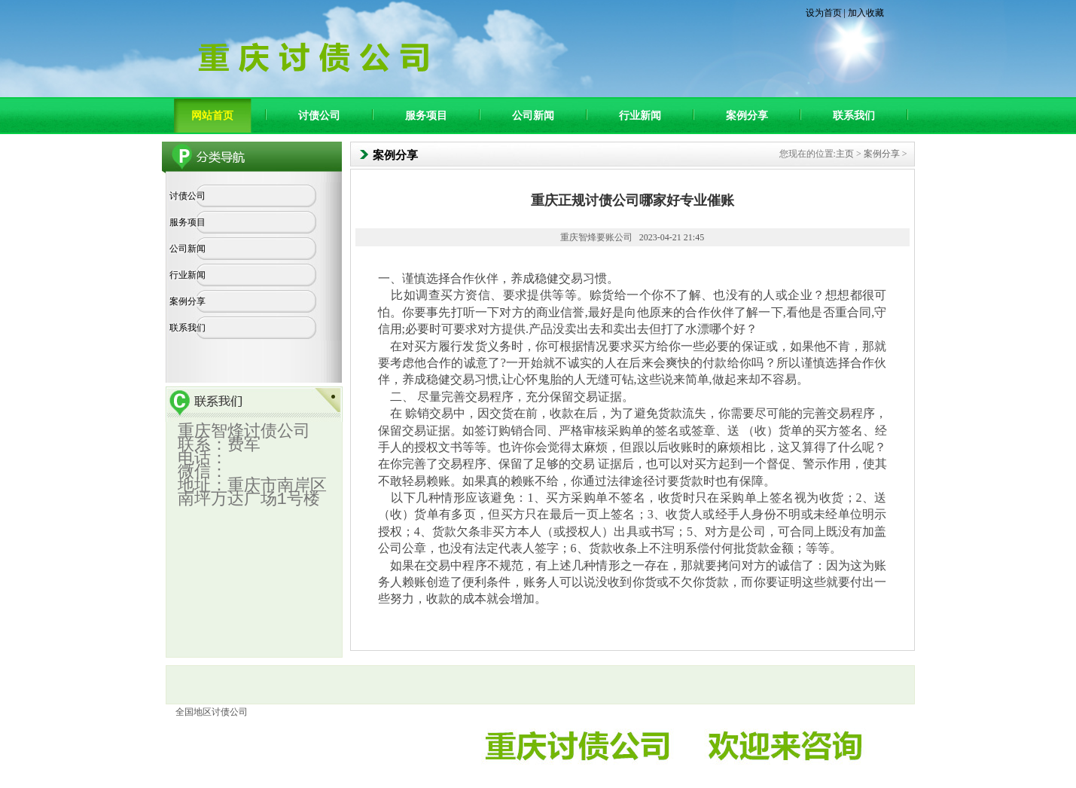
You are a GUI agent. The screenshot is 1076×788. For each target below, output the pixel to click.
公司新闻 (533, 115)
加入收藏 (866, 13)
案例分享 (747, 115)
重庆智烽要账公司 (596, 237)
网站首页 (212, 115)
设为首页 (824, 13)
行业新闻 (640, 115)
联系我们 (854, 115)
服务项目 (426, 115)
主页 (845, 153)
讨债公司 (319, 115)
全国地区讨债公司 (211, 712)
